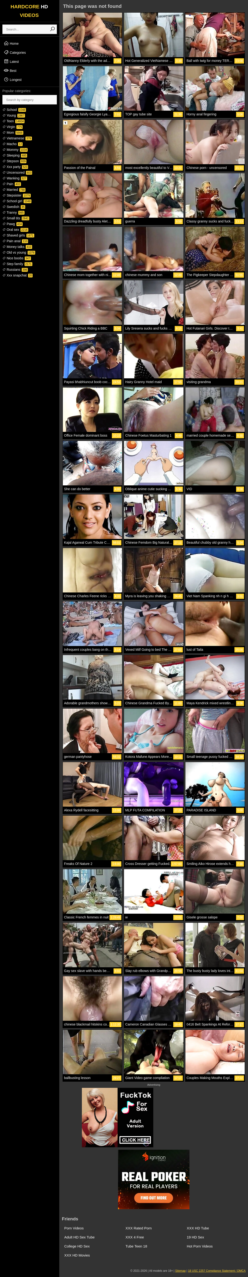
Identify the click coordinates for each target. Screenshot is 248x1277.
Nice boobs (16, 258)
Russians (15, 269)
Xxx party (15, 167)
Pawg (12, 224)
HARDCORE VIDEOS (29, 11)
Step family (17, 264)
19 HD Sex (195, 1237)
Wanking (14, 178)
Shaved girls (18, 235)
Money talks (17, 247)
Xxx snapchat (17, 275)
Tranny (13, 212)
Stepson (14, 161)
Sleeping (14, 155)
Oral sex (15, 230)
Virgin (12, 127)
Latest (11, 61)
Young (13, 115)
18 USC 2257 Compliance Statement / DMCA (217, 1270)
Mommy (15, 150)
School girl (16, 201)
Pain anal (15, 241)
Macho (12, 144)
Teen (13, 121)
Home (11, 43)
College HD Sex (77, 1246)
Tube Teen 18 (136, 1246)
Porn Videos (74, 1228)
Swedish (13, 207)
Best (10, 70)
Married (13, 190)
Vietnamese (17, 138)
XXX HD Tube (198, 1228)
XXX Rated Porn (138, 1228)
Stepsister (16, 195)
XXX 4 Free (134, 1237)
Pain (11, 184)
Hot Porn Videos (200, 1246)
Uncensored (17, 172)
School (14, 110)
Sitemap (180, 1270)
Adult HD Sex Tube (79, 1237)
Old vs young (18, 252)
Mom (12, 132)
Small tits (15, 218)
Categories (15, 52)
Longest (13, 79)
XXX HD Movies (77, 1255)
